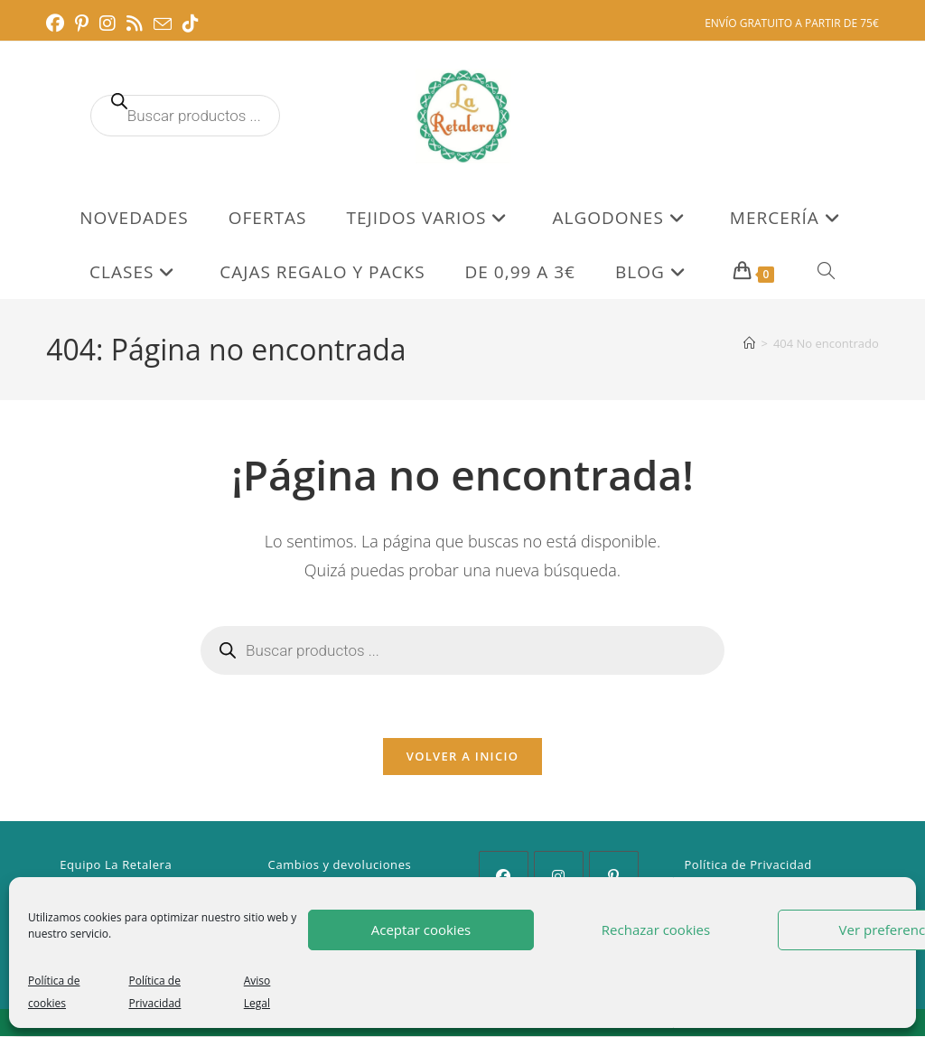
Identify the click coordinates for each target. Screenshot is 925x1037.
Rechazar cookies (656, 929)
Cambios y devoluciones (340, 865)
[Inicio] (749, 343)
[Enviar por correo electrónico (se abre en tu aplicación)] (162, 24)
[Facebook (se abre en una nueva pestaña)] (58, 23)
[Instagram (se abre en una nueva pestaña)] (107, 23)
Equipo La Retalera (116, 865)
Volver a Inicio (462, 757)
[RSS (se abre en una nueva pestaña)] (134, 23)
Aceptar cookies (421, 929)
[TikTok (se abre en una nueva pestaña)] (190, 23)
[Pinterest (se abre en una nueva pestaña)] (82, 23)
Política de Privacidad (748, 865)
